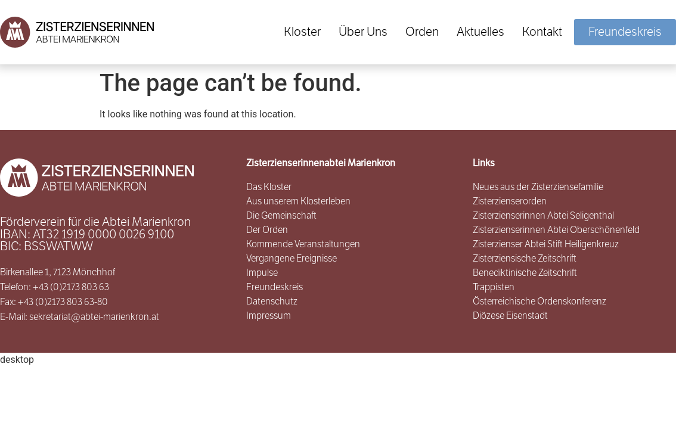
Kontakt (542, 31)
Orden (422, 31)
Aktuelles (480, 31)
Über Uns (363, 31)
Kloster (302, 31)
